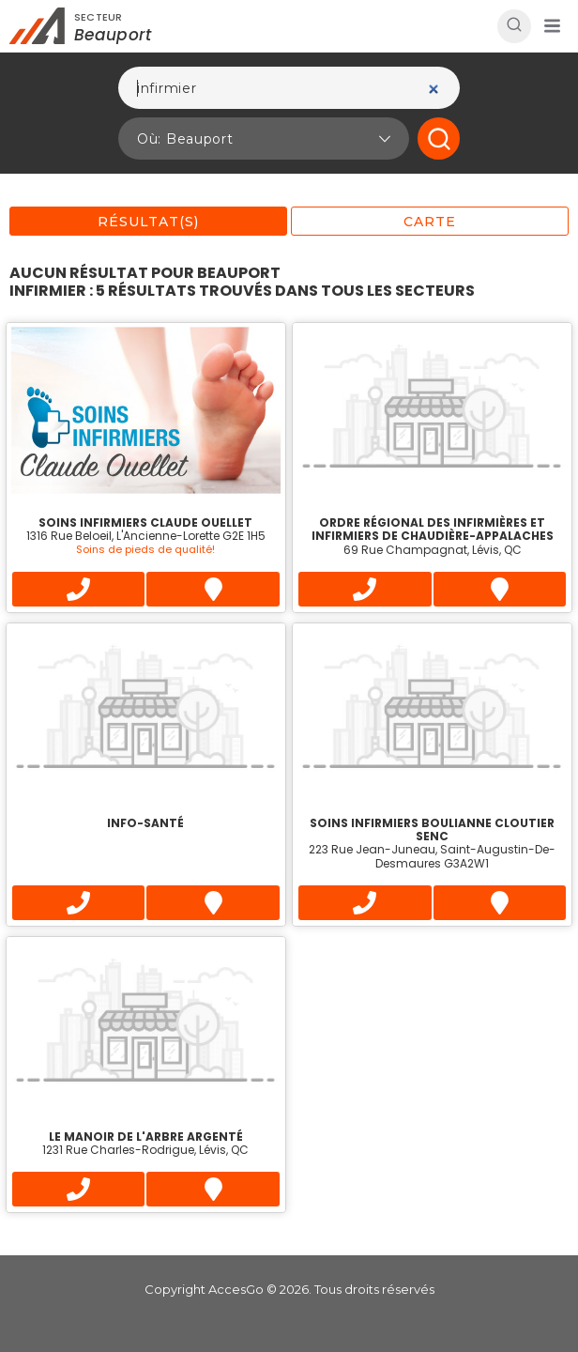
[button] (552, 26)
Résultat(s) (148, 221)
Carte (429, 221)
